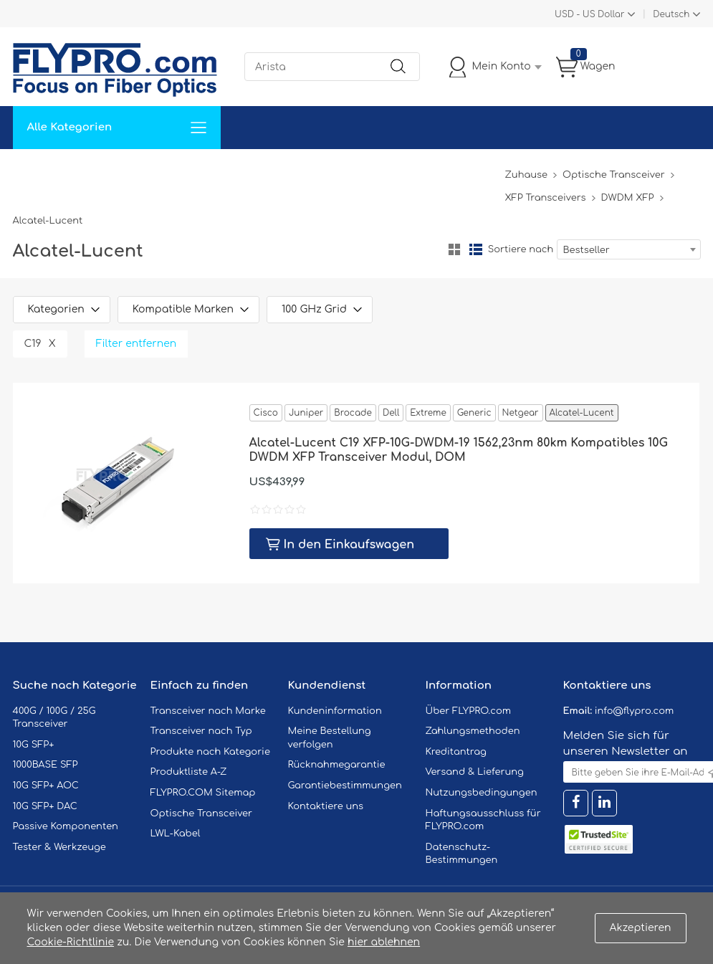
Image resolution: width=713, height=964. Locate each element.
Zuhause (44, 170)
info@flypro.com (634, 711)
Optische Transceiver (614, 175)
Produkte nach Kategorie (210, 752)
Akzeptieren (640, 927)
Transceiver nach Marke (208, 711)
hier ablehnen (384, 942)
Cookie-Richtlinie (71, 942)
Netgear (520, 413)
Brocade (353, 413)
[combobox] (629, 249)
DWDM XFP (627, 198)
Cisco (266, 413)
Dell (391, 413)
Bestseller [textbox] (586, 250)
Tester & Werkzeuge (59, 847)
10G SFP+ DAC (45, 806)
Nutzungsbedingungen (481, 793)
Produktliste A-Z (188, 772)
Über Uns (430, 170)
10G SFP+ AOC (46, 786)
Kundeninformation (335, 711)
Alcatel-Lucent (582, 413)
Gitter (454, 249)
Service (173, 170)
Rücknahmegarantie (337, 765)
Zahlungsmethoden (473, 731)
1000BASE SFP (45, 765)
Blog (485, 170)
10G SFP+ (33, 745)
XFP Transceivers (544, 198)
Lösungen (111, 170)
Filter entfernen (136, 343)
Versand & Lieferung (475, 772)
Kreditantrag (456, 752)
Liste (475, 249)
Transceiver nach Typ (201, 731)
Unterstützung (248, 170)
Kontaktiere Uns (346, 170)
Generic (474, 413)
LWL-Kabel (175, 834)
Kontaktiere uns (326, 806)
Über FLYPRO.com (469, 711)
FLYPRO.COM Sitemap (203, 793)
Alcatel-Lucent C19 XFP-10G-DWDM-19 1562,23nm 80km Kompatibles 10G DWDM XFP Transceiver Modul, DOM (458, 450)
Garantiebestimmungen (345, 786)
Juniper (306, 413)
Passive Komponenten (65, 826)
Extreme (428, 413)
